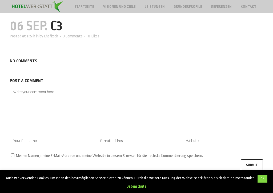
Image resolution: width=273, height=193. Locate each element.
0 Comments (73, 36)
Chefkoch (51, 36)
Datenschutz (136, 186)
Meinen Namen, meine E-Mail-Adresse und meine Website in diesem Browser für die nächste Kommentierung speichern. (109, 155)
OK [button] (262, 178)
